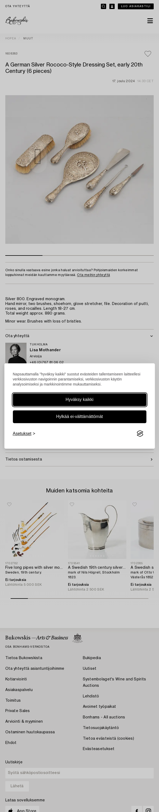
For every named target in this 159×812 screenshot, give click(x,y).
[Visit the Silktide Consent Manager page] (140, 433)
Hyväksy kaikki (79, 399)
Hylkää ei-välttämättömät (79, 416)
